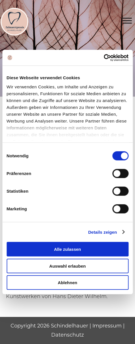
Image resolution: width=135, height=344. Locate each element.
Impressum (107, 326)
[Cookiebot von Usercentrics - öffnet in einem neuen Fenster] (103, 57)
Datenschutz (67, 335)
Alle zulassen (67, 249)
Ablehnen (67, 282)
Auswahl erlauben (67, 265)
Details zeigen (102, 231)
